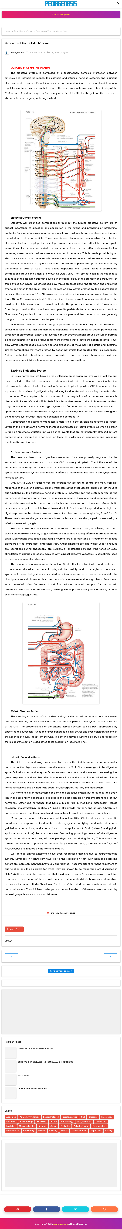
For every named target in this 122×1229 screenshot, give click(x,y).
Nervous (42, 1126)
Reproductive (12, 1130)
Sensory (53, 1130)
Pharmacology (99, 1126)
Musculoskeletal (26, 1126)
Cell (83, 1117)
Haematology (26, 1121)
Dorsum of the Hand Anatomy (32, 1088)
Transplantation (79, 1130)
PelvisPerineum (81, 1126)
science (41, 1130)
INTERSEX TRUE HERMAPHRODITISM (35, 1048)
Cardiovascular (70, 1117)
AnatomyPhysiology (29, 1117)
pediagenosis (60, 1224)
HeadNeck (42, 1121)
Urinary (108, 1130)
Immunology (67, 1121)
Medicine (10, 1126)
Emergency (106, 1117)
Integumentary (84, 1121)
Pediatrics (65, 1126)
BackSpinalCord (51, 1117)
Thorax (64, 1130)
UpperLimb (96, 1130)
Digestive (56, 52)
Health (54, 1121)
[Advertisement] (61, 1011)
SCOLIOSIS (23, 1075)
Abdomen (11, 1117)
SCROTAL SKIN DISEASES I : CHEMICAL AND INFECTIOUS (45, 1062)
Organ (64, 52)
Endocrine (11, 1121)
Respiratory (28, 1130)
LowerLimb (100, 1121)
